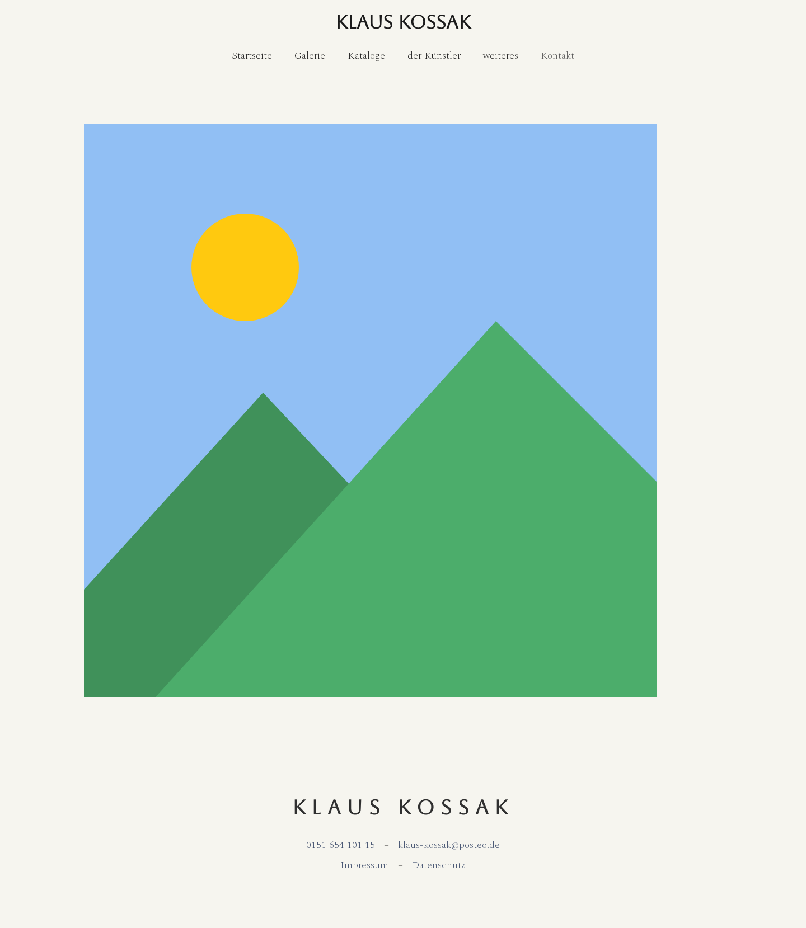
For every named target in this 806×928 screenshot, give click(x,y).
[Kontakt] (557, 56)
